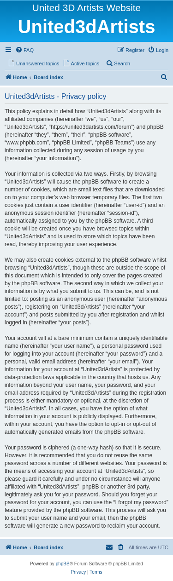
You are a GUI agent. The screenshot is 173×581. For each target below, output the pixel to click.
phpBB (63, 563)
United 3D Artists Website (86, 7)
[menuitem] (24, 50)
